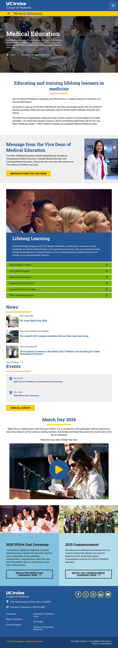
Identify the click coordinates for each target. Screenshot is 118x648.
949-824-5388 (39, 607)
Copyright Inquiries (79, 641)
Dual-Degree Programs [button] (58, 271)
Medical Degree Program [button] (58, 265)
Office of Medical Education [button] (58, 295)
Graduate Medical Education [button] (58, 283)
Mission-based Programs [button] (58, 277)
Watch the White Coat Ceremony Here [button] (29, 574)
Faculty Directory (13, 625)
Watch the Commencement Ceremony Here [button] (88, 574)
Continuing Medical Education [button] (58, 289)
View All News (14, 362)
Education (25, 55)
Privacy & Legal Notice (102, 644)
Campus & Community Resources (43, 628)
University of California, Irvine (43, 615)
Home (11, 55)
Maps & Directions (14, 619)
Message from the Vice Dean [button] (28, 173)
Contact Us (11, 614)
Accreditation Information (100, 641)
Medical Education (28, 13)
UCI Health (38, 622)
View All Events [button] (20, 408)
